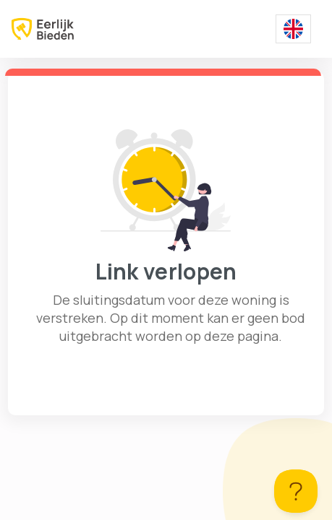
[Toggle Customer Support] (296, 491)
